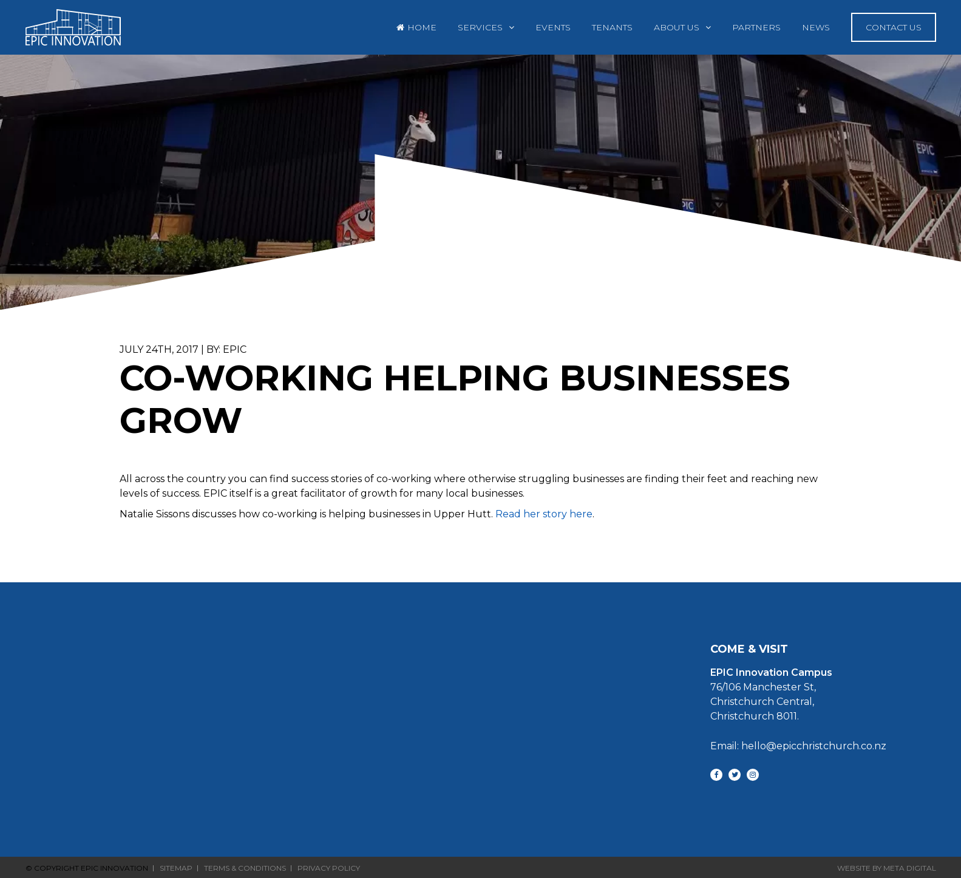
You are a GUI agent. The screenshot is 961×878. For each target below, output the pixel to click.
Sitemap (176, 868)
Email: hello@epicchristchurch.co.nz (798, 746)
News (816, 27)
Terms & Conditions (245, 868)
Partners (756, 27)
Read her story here (544, 514)
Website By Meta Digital (886, 868)
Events (553, 27)
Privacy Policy (328, 868)
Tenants (612, 27)
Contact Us (894, 27)
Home (421, 27)
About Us (676, 27)
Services (480, 27)
